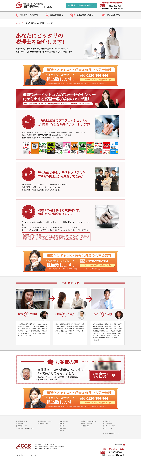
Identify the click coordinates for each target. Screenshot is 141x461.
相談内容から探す (22, 426)
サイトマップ (108, 428)
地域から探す (21, 423)
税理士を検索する (56, 15)
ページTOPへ (118, 444)
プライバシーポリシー (110, 426)
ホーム (18, 23)
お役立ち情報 (64, 421)
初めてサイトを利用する (29, 15)
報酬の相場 (86, 426)
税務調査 (63, 428)
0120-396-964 (115, 5)
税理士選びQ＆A (44, 423)
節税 (62, 423)
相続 (62, 426)
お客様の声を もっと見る (101, 375)
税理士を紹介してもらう (86, 15)
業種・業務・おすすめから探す (26, 428)
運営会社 (107, 421)
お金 (62, 430)
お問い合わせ (108, 423)
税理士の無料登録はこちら (112, 433)
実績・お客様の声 (87, 423)
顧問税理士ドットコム (37, 5)
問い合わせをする (113, 15)
